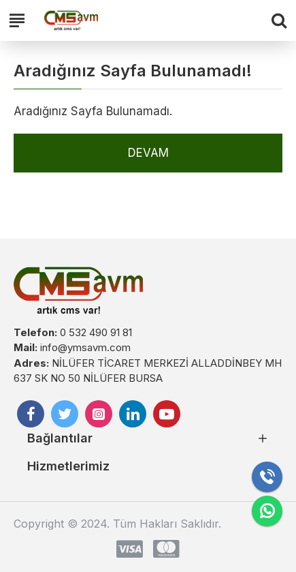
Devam (148, 153)
